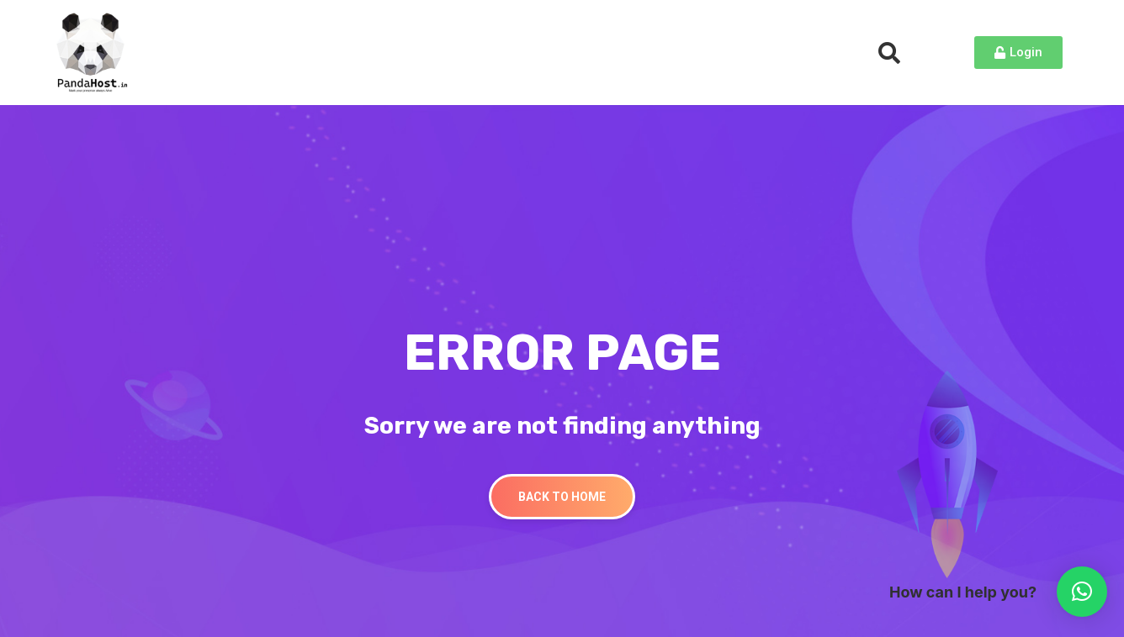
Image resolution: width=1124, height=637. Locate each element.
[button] (1082, 591)
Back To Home (562, 496)
